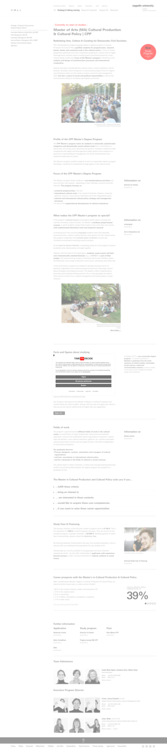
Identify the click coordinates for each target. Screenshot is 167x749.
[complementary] (54, 355)
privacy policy (86, 372)
